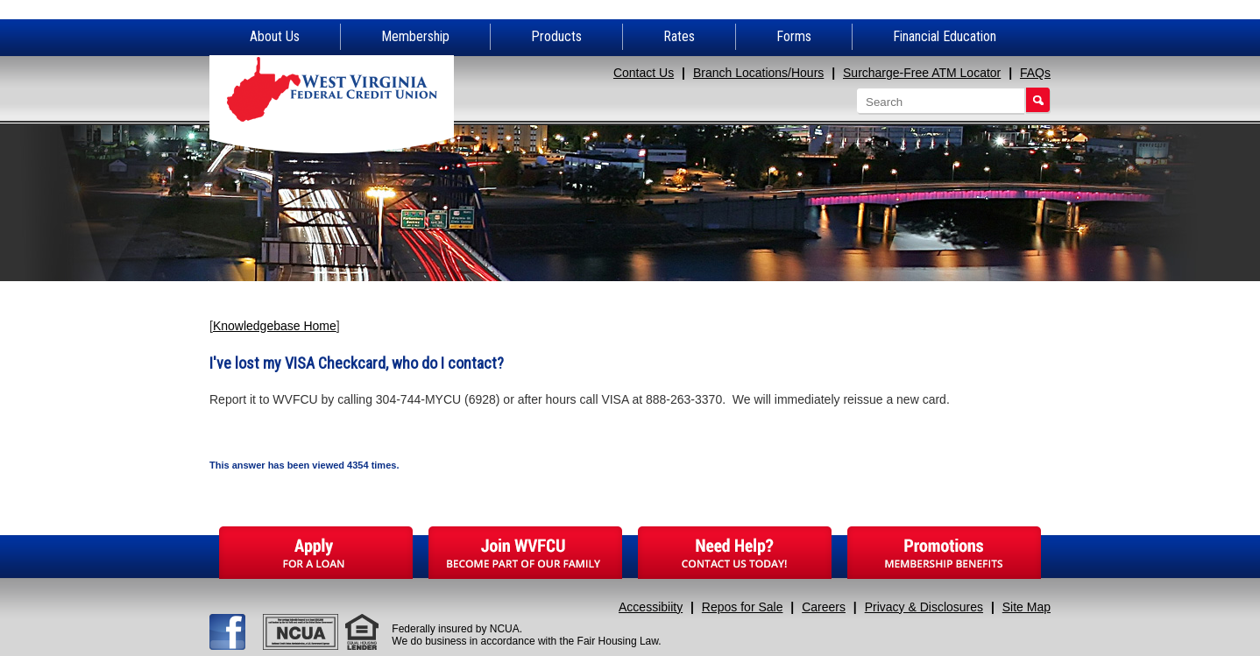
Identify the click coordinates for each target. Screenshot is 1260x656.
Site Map (1026, 607)
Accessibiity (651, 607)
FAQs (1035, 73)
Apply (316, 552)
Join (525, 552)
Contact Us (643, 73)
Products (556, 36)
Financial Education (944, 36)
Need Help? (735, 552)
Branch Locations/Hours (758, 73)
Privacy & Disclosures (924, 607)
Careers (824, 607)
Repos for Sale (742, 607)
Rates (679, 36)
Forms (793, 36)
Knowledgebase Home (274, 326)
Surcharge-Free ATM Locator (922, 73)
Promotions (944, 552)
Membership (415, 36)
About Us (275, 36)
